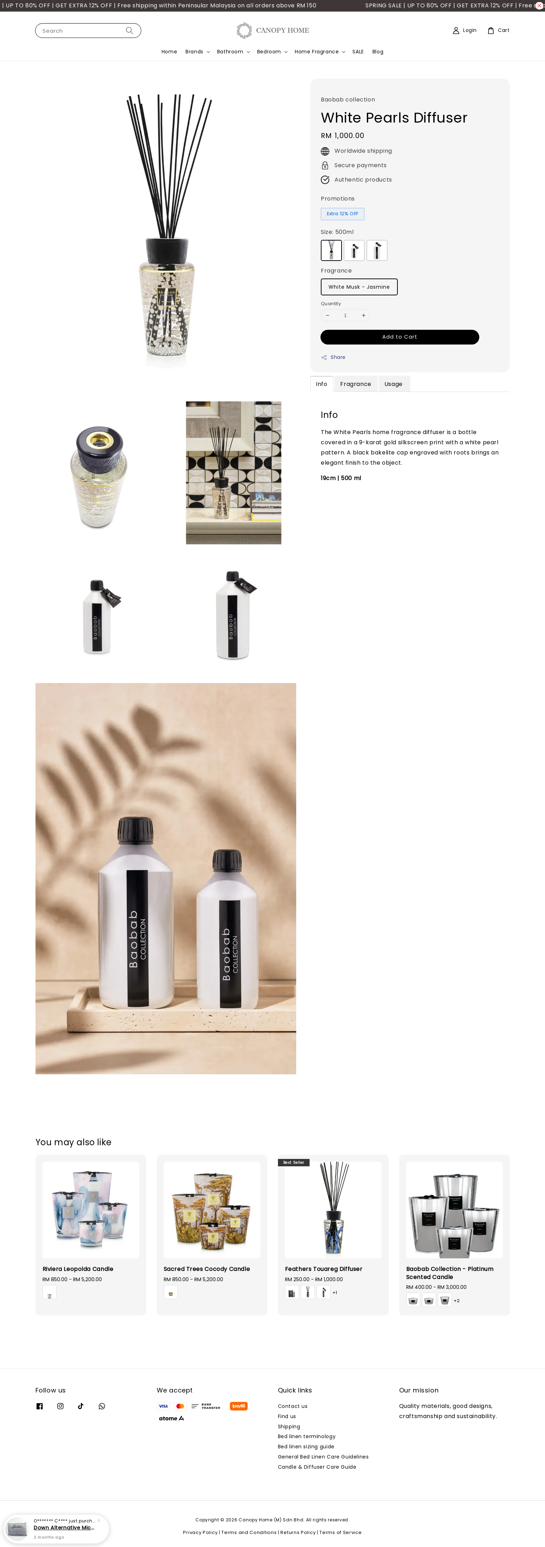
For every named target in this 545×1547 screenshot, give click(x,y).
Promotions (338, 199)
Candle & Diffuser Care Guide (317, 1466)
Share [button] (333, 357)
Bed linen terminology (307, 1436)
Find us (287, 1416)
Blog (377, 51)
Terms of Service (340, 1532)
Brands (194, 51)
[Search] (129, 30)
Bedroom (269, 51)
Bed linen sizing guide (306, 1446)
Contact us (293, 1406)
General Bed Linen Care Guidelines (323, 1456)
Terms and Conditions (249, 1532)
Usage (394, 384)
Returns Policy (298, 1532)
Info (321, 384)
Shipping (289, 1426)
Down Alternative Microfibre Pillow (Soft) (65, 1527)
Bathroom (230, 51)
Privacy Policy (200, 1532)
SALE (358, 51)
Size (337, 232)
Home (169, 51)
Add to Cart (399, 336)
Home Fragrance (317, 51)
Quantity (331, 303)
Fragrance (336, 271)
